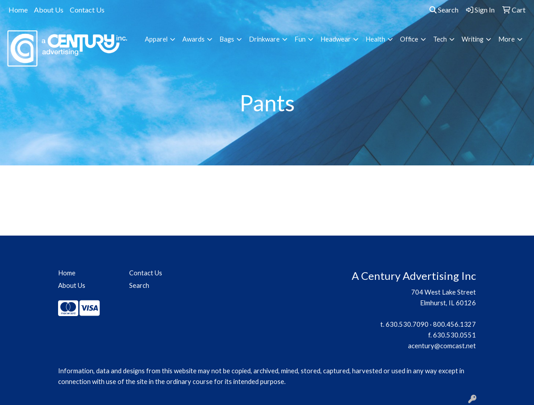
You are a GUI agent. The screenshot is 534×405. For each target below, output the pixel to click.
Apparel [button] (156, 39)
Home (18, 9)
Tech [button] (440, 39)
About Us (48, 9)
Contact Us (87, 9)
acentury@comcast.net (442, 346)
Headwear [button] (335, 39)
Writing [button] (473, 39)
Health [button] (375, 39)
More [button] (506, 39)
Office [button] (409, 39)
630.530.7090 (407, 324)
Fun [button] (300, 39)
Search (443, 9)
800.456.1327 (454, 324)
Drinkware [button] (264, 39)
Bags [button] (226, 39)
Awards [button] (193, 39)
